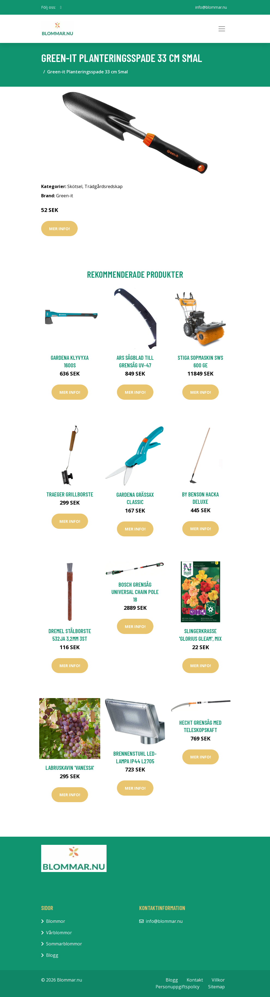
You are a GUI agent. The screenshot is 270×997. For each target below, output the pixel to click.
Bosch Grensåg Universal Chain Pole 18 (135, 592)
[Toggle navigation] (221, 29)
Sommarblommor (64, 944)
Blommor (55, 921)
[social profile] (61, 7)
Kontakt (195, 980)
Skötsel (74, 186)
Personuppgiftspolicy (177, 987)
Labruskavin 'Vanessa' (69, 767)
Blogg (52, 955)
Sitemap (216, 987)
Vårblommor (59, 933)
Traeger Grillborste (69, 494)
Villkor (218, 980)
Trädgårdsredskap (103, 186)
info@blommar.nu (211, 7)
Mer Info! (59, 228)
